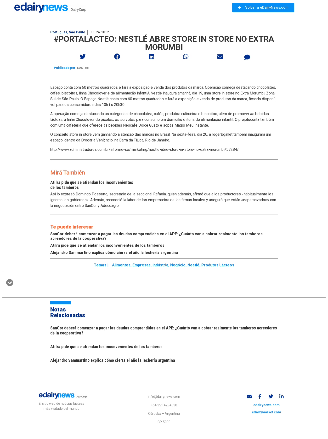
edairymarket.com (266, 412)
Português (58, 32)
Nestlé (193, 265)
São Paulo (77, 32)
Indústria (160, 265)
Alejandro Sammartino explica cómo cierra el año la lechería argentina (114, 252)
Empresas (141, 265)
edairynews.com (266, 405)
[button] (83, 56)
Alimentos (121, 265)
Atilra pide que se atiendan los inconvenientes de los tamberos (107, 245)
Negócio (178, 265)
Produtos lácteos (217, 265)
